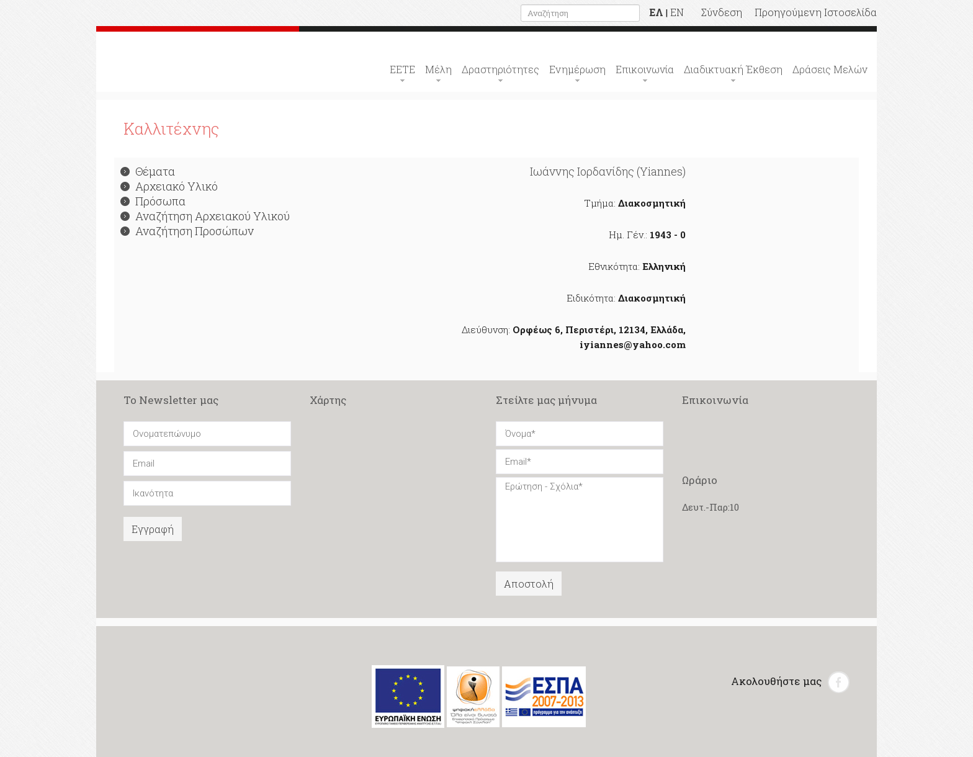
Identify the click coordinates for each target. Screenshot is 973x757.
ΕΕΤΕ (402, 69)
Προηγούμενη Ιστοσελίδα (816, 12)
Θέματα (147, 171)
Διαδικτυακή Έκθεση (733, 69)
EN (677, 12)
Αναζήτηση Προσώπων (187, 230)
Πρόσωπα (153, 201)
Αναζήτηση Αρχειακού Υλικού (205, 215)
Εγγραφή (153, 528)
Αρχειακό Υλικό (169, 186)
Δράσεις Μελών (830, 69)
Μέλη (438, 69)
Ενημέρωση (577, 69)
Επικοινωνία (645, 69)
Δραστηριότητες (500, 69)
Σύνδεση (721, 12)
